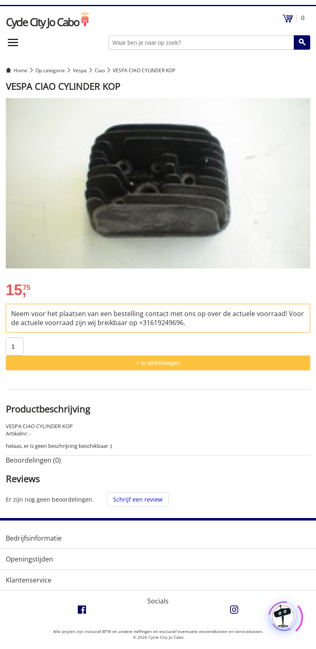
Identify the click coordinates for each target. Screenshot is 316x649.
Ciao (100, 70)
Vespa (80, 70)
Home (21, 70)
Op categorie (50, 70)
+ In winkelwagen (158, 363)
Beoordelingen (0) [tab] (33, 460)
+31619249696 (161, 322)
